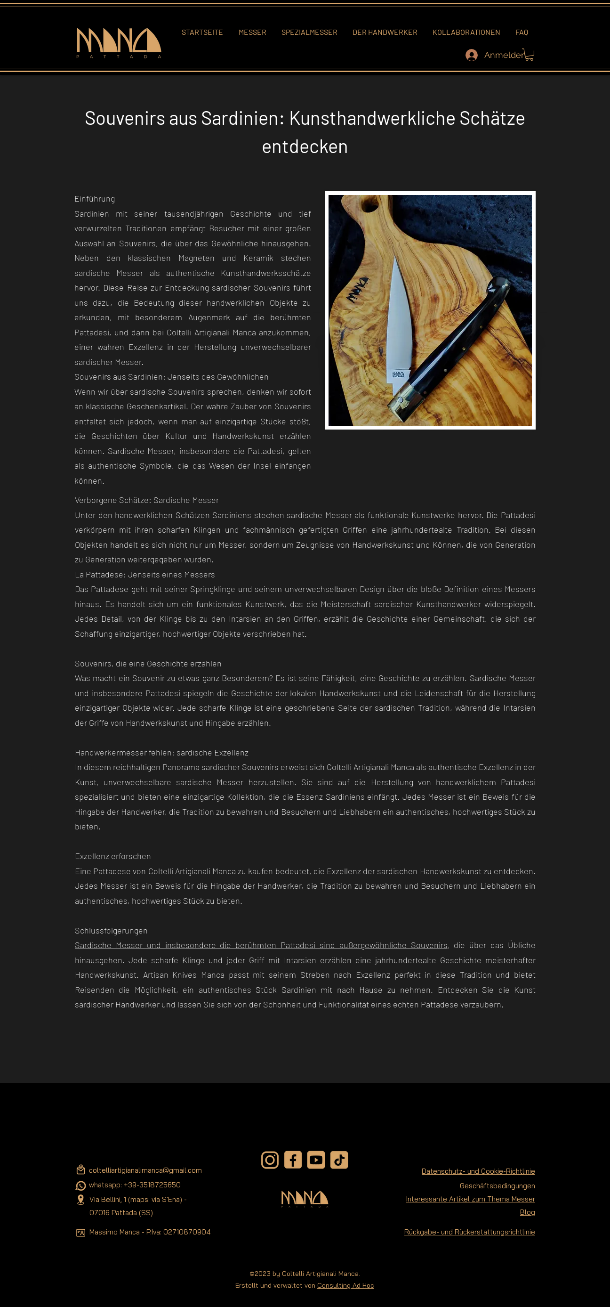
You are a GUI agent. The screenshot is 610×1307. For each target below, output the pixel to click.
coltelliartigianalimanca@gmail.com (145, 1170)
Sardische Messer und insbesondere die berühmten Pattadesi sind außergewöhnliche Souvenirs (261, 945)
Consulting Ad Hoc (345, 1285)
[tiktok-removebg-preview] (339, 1160)
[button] (529, 55)
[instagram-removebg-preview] (270, 1160)
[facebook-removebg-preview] (293, 1160)
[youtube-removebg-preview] (316, 1160)
